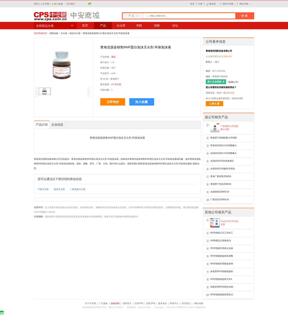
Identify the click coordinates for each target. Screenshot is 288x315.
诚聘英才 (127, 303)
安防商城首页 (40, 33)
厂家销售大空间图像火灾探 (229, 128)
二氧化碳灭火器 (77, 189)
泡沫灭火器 (74, 33)
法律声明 (138, 303)
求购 (139, 25)
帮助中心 (174, 303)
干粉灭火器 (43, 189)
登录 (192, 4)
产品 (103, 25)
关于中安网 (90, 303)
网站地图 (198, 303)
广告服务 (103, 303)
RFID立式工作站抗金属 (229, 223)
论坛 (175, 25)
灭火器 (64, 33)
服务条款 (162, 303)
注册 (200, 4)
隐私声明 (150, 303)
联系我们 (186, 303)
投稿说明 (115, 303)
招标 (157, 25)
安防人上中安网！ (42, 4)
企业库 (121, 25)
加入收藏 (58, 4)
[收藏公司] (233, 82)
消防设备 (53, 33)
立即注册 (214, 103)
